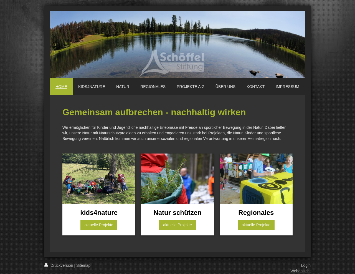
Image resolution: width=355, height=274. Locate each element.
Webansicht (300, 271)
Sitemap (83, 265)
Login (306, 265)
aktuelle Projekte (99, 225)
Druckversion (59, 265)
